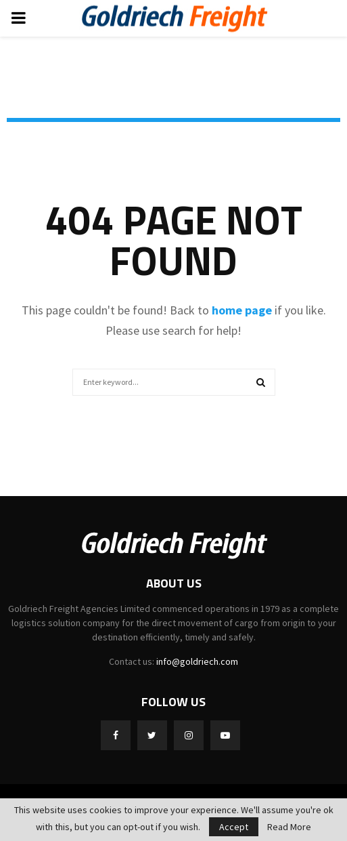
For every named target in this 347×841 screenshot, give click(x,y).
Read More (289, 827)
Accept (233, 827)
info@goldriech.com (197, 661)
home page (242, 310)
